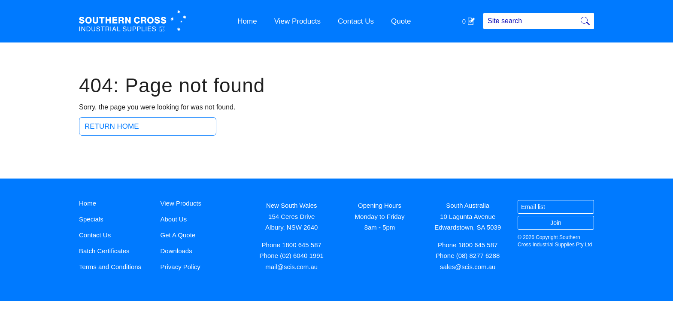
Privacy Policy (180, 266)
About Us (174, 219)
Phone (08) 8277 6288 (468, 255)
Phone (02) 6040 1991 (292, 255)
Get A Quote (178, 235)
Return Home (112, 126)
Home (247, 21)
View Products (297, 21)
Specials (91, 219)
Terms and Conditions (110, 266)
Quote (401, 21)
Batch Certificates (104, 250)
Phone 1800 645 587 (291, 244)
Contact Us (356, 21)
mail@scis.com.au (291, 266)
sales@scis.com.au (467, 266)
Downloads (176, 250)
